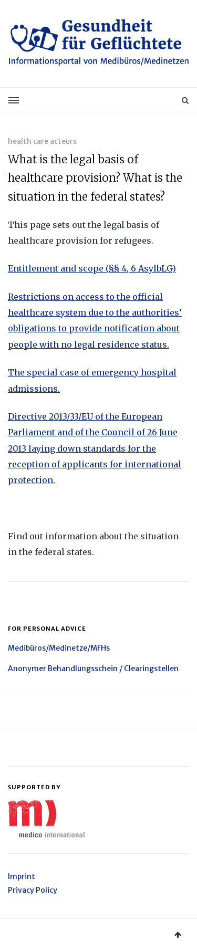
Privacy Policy (32, 890)
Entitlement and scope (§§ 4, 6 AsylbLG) (92, 268)
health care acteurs (42, 141)
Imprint (21, 876)
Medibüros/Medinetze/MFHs (59, 648)
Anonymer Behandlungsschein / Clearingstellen (93, 668)
